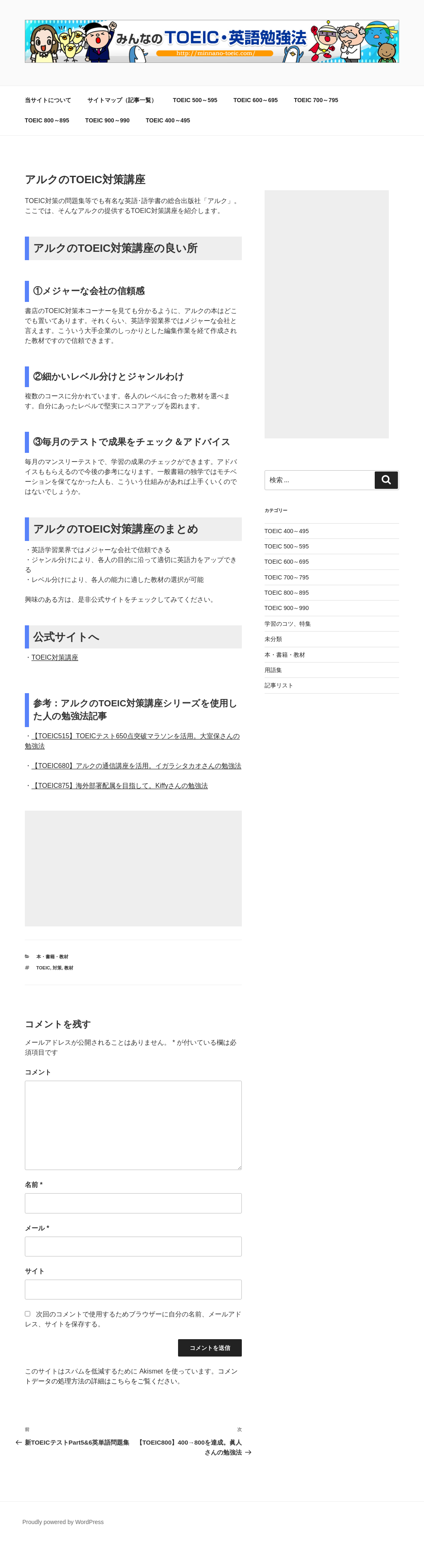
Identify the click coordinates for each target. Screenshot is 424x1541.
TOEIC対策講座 (54, 657)
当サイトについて (48, 100)
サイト (35, 1271)
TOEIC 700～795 (316, 100)
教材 (68, 967)
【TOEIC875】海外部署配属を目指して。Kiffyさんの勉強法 (119, 785)
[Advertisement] (133, 868)
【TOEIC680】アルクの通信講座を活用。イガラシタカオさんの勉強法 (136, 765)
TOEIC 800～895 (47, 120)
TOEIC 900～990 (107, 120)
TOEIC (43, 967)
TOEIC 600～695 (256, 100)
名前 (34, 1184)
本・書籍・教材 (52, 956)
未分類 (273, 639)
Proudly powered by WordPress (63, 1522)
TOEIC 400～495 (168, 120)
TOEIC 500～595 (195, 100)
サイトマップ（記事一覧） (122, 100)
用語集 (273, 670)
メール (37, 1228)
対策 (57, 967)
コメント (38, 1072)
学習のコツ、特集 (288, 623)
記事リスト (279, 685)
